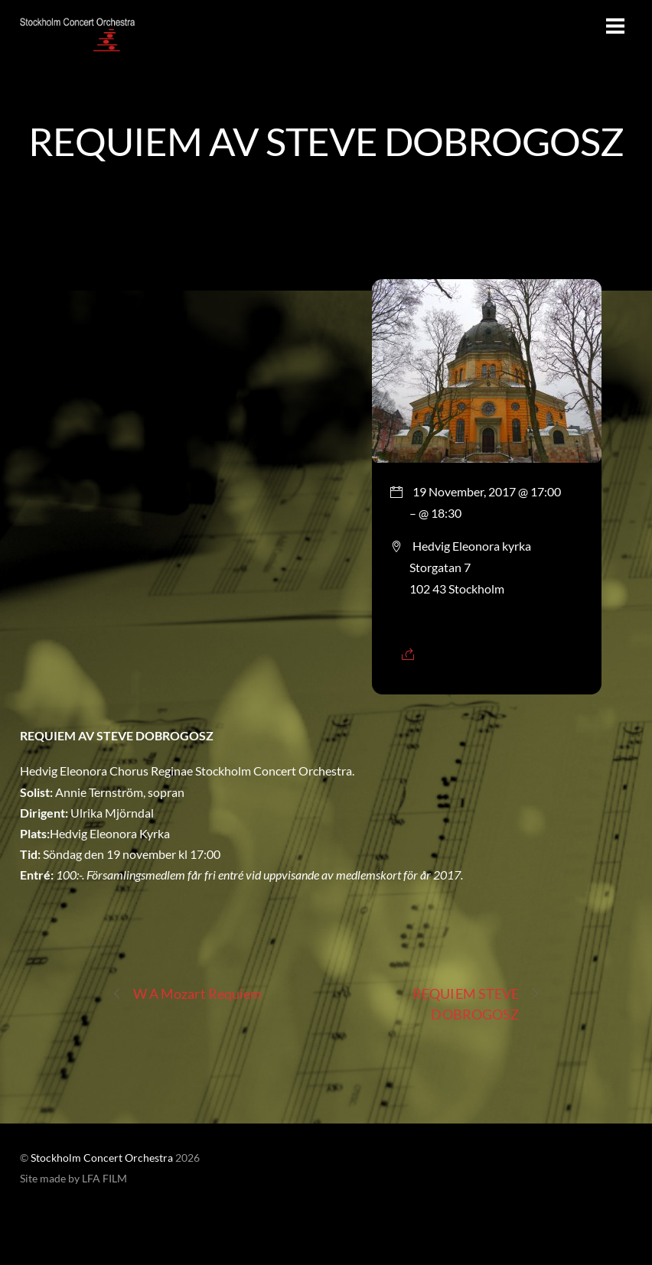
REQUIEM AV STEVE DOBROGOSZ (326, 140)
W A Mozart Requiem (187, 994)
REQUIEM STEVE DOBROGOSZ (476, 1003)
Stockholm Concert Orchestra (102, 1158)
